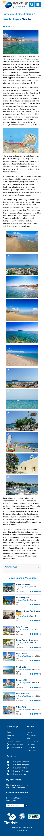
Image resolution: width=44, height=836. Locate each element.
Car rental (31, 744)
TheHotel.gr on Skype (16, 774)
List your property (14, 741)
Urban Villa (21, 707)
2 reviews (19, 634)
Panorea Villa (22, 680)
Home (9, 732)
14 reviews (19, 674)
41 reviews (19, 605)
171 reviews (20, 591)
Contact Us (11, 738)
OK (26, 805)
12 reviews (19, 647)
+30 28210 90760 (20, 7)
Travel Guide (31, 750)
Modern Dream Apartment (28, 611)
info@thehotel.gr (14, 747)
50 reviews (19, 701)
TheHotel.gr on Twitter (17, 768)
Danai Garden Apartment (27, 640)
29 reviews (19, 687)
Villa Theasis (21, 653)
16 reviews (19, 621)
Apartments (31, 735)
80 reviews (19, 661)
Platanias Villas (23, 584)
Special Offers (32, 741)
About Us (10, 735)
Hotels (29, 732)
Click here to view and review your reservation (15, 786)
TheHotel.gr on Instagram (18, 765)
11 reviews (19, 714)
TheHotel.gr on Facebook (18, 762)
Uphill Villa (21, 667)
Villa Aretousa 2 (23, 693)
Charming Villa (22, 597)
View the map (22, 566)
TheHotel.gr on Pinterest (18, 771)
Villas (29, 738)
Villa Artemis (22, 627)
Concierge (31, 747)
